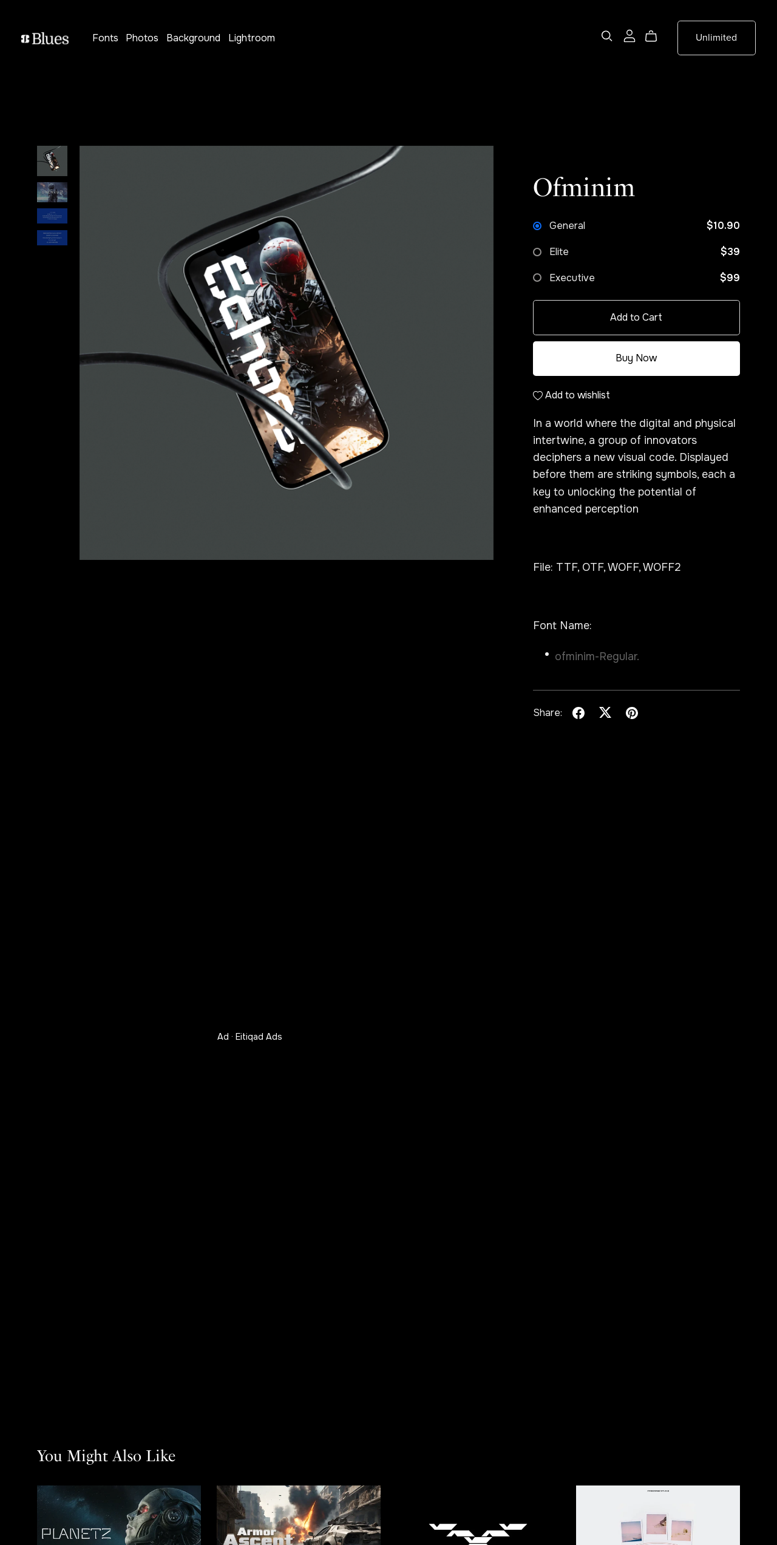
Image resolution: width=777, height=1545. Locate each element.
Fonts (115, 47)
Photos (151, 47)
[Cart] (646, 46)
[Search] (597, 46)
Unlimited (706, 47)
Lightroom (261, 47)
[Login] (619, 44)
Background (203, 47)
